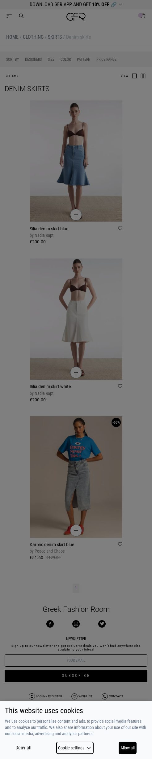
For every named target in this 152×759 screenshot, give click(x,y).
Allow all (127, 747)
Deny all (23, 748)
